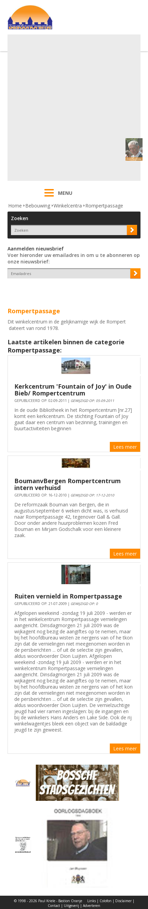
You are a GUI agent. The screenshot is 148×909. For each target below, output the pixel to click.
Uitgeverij (71, 905)
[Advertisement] (73, 107)
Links (91, 900)
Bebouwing (37, 205)
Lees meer (125, 447)
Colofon (106, 900)
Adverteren (91, 905)
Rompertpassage (104, 205)
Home (15, 205)
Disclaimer (123, 900)
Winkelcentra (68, 205)
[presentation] (47, 290)
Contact (54, 905)
